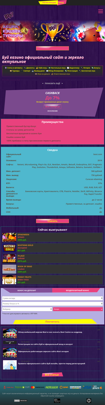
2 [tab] (52, 40)
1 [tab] (49, 40)
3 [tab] (55, 40)
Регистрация (49, 3)
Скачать (52, 48)
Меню (100, 11)
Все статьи (52, 374)
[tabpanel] (52, 31)
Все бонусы (52, 106)
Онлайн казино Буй (11, 80)
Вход (61, 3)
